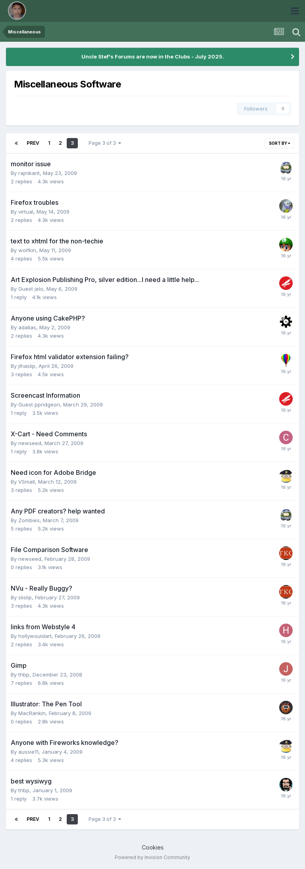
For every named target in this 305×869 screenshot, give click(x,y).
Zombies (29, 520)
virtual (25, 211)
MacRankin (32, 713)
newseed (29, 443)
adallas (27, 327)
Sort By (279, 143)
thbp (23, 674)
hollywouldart (35, 636)
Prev (33, 143)
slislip (25, 597)
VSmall (26, 481)
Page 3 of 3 (105, 143)
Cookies (153, 847)
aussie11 (28, 751)
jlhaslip (26, 366)
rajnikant (29, 173)
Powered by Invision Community (152, 857)
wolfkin (27, 250)
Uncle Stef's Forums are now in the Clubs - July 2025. (152, 56)
